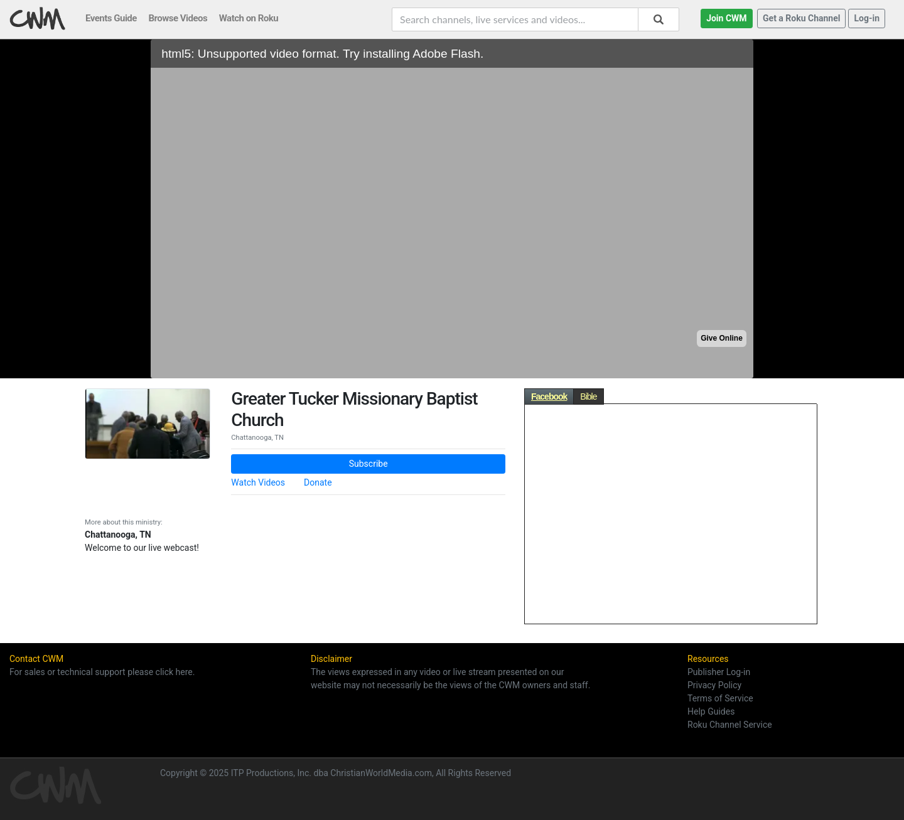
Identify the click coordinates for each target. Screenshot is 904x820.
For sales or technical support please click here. (102, 672)
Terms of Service (720, 698)
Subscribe (368, 464)
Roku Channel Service (729, 725)
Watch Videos (258, 482)
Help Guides (710, 711)
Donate (318, 482)
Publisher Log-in (718, 672)
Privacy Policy (714, 685)
